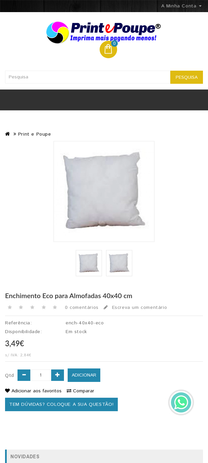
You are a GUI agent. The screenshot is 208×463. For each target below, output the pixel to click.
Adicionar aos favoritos (33, 391)
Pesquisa (187, 77)
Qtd (9, 375)
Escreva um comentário (135, 307)
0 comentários (82, 307)
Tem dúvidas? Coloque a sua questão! (61, 404)
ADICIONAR (84, 375)
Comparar (80, 391)
